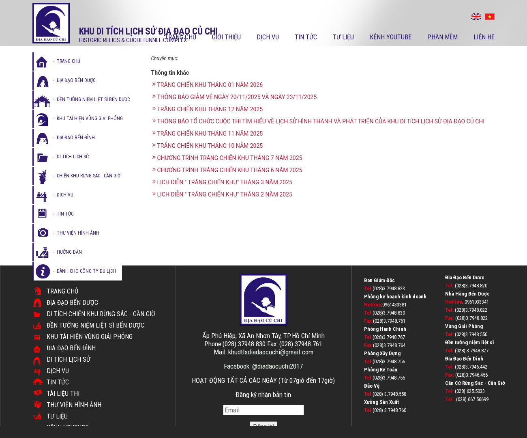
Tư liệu (343, 37)
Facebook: (238, 366)
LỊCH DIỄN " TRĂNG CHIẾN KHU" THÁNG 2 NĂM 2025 (222, 194)
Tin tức (306, 37)
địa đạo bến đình (76, 137)
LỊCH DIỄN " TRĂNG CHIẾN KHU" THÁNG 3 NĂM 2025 (222, 182)
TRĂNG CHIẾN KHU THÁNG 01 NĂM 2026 (207, 84)
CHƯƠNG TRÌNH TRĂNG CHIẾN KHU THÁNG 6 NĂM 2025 (227, 169)
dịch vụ (65, 195)
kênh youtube (390, 37)
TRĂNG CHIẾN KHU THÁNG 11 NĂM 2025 (207, 133)
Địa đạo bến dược (76, 80)
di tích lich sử (73, 157)
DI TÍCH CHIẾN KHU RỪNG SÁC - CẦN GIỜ (101, 314)
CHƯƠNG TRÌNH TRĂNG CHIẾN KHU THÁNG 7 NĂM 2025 (227, 157)
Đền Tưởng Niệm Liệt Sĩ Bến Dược (95, 325)
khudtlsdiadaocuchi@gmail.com (270, 352)
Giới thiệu (226, 37)
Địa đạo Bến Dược (72, 302)
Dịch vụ (268, 37)
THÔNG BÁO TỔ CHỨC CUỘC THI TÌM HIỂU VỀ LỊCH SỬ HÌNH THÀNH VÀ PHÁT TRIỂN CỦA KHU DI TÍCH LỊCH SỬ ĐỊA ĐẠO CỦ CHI (318, 121)
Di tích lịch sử (68, 359)
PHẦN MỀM (442, 37)
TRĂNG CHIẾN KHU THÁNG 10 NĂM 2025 (207, 145)
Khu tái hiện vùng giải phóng (90, 118)
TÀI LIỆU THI (63, 393)
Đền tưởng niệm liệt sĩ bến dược (93, 99)
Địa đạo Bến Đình (71, 348)
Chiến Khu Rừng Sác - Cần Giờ (88, 176)
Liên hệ (484, 37)
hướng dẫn (69, 252)
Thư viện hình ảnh (74, 405)
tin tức (65, 214)
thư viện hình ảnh (78, 233)
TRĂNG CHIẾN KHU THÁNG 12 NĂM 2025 (207, 109)
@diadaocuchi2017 (277, 366)
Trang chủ (180, 37)
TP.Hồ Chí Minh (304, 336)
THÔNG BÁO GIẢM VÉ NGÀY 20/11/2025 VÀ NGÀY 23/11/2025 (234, 96)
